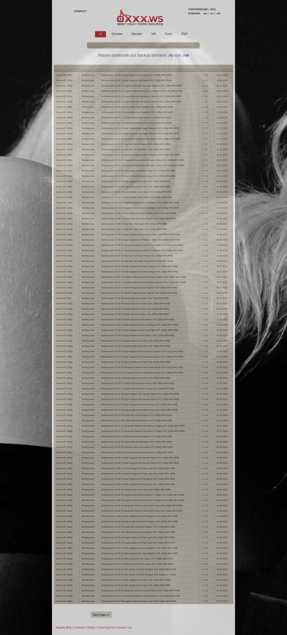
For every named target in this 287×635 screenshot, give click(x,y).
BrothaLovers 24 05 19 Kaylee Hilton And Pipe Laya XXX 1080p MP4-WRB (138, 537)
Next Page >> (101, 614)
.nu (211, 13)
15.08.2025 (222, 256)
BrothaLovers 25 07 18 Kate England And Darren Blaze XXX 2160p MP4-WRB (139, 266)
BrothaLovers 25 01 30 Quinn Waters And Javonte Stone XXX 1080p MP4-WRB (140, 394)
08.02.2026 (222, 85)
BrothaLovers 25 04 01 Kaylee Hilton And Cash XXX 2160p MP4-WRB (135, 341)
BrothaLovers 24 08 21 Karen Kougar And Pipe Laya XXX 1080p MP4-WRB (138, 468)
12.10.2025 (222, 202)
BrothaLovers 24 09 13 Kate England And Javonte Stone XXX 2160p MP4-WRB (140, 458)
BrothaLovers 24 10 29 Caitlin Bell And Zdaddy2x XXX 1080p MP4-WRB (136, 442)
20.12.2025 (222, 144)
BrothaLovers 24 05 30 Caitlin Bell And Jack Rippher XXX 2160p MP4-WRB (138, 527)
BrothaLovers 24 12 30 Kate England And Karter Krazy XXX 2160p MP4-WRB (139, 410)
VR (153, 34)
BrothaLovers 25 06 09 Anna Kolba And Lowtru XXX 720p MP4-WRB (135, 298)
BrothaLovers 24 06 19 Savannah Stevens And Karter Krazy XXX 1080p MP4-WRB (142, 505)
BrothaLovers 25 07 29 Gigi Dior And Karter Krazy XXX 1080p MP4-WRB (137, 256)
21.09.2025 (222, 224)
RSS (213, 9)
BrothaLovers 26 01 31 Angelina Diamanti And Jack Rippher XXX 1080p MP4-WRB (141, 85)
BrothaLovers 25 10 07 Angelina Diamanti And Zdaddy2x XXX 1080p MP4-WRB (140, 208)
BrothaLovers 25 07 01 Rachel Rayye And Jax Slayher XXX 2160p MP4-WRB (139, 293)
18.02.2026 (222, 75)
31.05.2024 (222, 527)
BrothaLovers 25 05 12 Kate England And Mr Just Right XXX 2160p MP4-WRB (139, 325)
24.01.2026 (222, 96)
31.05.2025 (222, 309)
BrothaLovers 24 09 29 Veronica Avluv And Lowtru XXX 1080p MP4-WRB (137, 452)
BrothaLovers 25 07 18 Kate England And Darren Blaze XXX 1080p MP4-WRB (139, 271)
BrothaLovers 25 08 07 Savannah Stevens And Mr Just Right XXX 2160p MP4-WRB (142, 250)
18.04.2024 (222, 569)
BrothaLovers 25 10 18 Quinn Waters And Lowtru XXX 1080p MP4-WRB (136, 192)
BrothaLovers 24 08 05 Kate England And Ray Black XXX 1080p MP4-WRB (138, 484)
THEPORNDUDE (198, 9)
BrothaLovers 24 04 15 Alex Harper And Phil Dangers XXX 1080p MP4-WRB (138, 569)
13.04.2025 (222, 341)
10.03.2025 (222, 362)
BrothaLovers (88, 75)
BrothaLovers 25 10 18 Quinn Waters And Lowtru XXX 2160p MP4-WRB (136, 197)
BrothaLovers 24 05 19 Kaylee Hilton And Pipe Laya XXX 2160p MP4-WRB (138, 543)
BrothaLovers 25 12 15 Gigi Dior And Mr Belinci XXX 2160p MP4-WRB (135, 149)
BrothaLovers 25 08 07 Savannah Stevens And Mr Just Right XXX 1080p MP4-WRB (142, 245)
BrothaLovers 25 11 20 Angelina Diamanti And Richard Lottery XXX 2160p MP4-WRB (142, 165)
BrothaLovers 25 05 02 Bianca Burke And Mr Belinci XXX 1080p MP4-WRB (138, 319)
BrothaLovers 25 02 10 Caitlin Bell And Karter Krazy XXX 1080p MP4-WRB (138, 383)
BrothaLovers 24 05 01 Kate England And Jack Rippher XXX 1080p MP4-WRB (139, 548)
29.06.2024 (222, 495)
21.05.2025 (222, 319)
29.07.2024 (222, 489)
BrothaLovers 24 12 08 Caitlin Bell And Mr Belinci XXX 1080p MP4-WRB (136, 415)
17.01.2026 (222, 107)
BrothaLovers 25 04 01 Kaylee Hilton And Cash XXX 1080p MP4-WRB (135, 346)
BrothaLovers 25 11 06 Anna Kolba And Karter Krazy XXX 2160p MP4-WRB (138, 171)
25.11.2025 (222, 160)
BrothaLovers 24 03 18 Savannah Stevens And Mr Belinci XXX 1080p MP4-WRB (140, 590)
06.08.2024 (222, 479)
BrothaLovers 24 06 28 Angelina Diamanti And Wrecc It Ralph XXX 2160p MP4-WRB (142, 500)
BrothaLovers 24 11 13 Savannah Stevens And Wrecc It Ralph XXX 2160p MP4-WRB (143, 426)
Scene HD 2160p (64, 80)
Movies (137, 34)
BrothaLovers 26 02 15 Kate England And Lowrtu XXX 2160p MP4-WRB (136, 80)
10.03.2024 (222, 601)
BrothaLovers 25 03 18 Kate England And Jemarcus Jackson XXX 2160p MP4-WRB (142, 351)
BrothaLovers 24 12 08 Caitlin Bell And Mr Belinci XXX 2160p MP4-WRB (136, 420)
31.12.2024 (222, 404)
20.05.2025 (222, 325)
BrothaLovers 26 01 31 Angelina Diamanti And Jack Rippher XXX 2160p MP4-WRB (141, 91)
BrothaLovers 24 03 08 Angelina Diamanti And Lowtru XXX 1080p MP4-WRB (138, 601)
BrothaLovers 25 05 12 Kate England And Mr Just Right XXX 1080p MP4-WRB (139, 330)
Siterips (91, 627)
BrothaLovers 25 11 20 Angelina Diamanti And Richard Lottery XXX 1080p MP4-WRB (142, 160)
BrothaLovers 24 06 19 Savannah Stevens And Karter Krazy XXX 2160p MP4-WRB (142, 511)
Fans (168, 34)
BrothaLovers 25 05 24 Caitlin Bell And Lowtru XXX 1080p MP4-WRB (135, 314)
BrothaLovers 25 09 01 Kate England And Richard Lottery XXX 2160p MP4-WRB (140, 234)
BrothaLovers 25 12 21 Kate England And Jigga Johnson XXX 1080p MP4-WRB (140, 128)
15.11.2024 (222, 426)
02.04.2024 (222, 580)
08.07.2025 (222, 287)
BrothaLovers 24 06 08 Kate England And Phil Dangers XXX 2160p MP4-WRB (139, 516)
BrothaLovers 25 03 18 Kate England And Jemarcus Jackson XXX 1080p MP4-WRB (142, 357)
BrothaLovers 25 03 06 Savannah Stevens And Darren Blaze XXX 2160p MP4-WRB (142, 367)
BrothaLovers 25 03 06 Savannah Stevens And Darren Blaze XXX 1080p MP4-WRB (142, 372)
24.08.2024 (222, 468)
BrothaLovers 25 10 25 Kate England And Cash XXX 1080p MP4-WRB (135, 186)
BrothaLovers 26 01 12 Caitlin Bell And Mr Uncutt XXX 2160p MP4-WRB (136, 123)
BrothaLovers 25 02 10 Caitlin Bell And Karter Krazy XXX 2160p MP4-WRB (138, 388)
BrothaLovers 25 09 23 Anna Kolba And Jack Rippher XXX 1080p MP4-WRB (138, 218)
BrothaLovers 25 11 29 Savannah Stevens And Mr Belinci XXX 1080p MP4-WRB (140, 139)
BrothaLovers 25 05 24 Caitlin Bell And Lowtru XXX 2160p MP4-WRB (135, 309)
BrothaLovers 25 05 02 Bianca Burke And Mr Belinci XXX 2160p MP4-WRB (138, 335)
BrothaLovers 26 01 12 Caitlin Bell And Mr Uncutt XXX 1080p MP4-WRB (136, 117)
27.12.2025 (222, 128)
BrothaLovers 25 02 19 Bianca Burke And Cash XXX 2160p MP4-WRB (135, 362)
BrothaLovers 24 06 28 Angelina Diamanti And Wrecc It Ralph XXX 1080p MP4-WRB (142, 495)
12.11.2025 (222, 171)
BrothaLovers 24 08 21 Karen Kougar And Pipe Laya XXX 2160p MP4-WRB (138, 473)
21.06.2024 (222, 505)
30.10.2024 (222, 436)
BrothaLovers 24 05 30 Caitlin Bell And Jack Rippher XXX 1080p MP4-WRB (138, 532)
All (100, 34)
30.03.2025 (222, 351)
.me (218, 13)
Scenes (116, 34)
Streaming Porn (106, 627)
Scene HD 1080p (64, 75)
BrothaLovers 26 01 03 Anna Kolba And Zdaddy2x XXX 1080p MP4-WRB (137, 107)
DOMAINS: (194, 13)
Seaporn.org (125, 627)
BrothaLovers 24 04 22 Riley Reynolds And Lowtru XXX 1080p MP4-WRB (137, 558)
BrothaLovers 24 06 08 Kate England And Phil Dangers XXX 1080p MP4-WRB (139, 521)
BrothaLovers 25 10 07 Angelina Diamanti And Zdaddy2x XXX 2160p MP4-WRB (140, 202)
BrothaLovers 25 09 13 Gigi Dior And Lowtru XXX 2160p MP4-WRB (134, 229)
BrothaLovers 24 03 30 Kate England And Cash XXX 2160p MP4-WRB (135, 580)
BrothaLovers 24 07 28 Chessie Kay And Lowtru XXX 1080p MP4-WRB (136, 489)
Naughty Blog (63, 627)
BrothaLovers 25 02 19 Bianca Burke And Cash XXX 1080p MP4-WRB (135, 378)
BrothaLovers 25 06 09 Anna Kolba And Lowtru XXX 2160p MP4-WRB (135, 303)
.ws (205, 13)
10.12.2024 (222, 415)
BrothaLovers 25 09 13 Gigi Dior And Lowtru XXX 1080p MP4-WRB (134, 224)
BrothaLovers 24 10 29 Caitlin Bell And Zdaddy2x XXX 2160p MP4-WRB (136, 436)
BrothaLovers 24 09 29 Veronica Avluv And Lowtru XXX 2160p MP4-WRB (137, 447)
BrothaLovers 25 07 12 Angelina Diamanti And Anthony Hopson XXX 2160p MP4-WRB (143, 282)
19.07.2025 (222, 277)
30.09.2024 (222, 447)
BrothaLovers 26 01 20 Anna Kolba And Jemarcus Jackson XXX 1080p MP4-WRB (141, 101)
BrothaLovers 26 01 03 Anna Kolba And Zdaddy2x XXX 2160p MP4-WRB (137, 112)
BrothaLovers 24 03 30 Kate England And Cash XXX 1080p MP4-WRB (135, 585)
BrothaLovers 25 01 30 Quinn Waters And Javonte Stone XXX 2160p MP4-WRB (140, 399)
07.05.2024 (222, 548)
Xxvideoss (79, 627)
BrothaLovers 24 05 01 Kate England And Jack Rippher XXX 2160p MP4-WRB (139, 553)
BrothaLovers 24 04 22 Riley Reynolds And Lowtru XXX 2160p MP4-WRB (137, 564)
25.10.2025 (222, 192)
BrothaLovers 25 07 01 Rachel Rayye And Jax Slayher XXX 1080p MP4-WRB (139, 287)
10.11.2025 (222, 181)
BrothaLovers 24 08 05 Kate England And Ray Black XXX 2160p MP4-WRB (138, 479)
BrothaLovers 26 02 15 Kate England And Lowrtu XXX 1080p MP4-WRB (136, 75)
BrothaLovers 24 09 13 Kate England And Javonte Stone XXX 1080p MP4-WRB (140, 463)
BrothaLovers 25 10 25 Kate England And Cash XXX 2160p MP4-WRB (135, 181)
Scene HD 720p (63, 298)
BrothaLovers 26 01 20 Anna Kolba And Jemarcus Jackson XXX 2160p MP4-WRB (141, 96)
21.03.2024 (222, 590)
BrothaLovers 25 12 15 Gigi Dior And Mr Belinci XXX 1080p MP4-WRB (135, 144)
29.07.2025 (222, 266)
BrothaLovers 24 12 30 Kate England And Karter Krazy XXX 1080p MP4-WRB (139, 404)
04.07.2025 (222, 298)
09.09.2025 (222, 234)
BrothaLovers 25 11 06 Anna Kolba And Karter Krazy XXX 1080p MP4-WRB (138, 176)
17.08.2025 (222, 245)
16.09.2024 (222, 458)
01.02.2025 (222, 394)
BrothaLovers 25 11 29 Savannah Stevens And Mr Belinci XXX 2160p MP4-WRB (140, 155)
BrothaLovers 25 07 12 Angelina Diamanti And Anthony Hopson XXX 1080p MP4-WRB (143, 277)
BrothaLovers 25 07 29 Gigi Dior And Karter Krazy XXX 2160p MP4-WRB (137, 261)
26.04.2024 (222, 558)
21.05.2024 (222, 537)
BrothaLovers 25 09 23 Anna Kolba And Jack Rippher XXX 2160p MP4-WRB (138, 213)
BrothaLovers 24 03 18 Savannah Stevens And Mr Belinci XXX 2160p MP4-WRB (140, 596)
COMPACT (80, 11)
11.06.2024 (222, 516)
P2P (184, 34)
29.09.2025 (222, 213)
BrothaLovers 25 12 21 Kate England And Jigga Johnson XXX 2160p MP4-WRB (140, 133)
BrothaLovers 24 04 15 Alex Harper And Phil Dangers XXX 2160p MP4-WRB (138, 574)
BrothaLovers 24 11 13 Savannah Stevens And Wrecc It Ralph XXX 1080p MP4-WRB (143, 431)
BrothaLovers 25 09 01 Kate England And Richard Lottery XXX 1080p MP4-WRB (140, 240)
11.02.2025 (222, 383)
